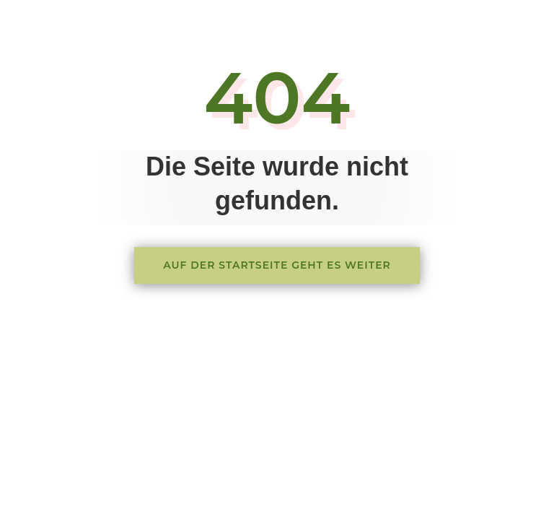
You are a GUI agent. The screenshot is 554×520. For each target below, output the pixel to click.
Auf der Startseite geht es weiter (277, 265)
